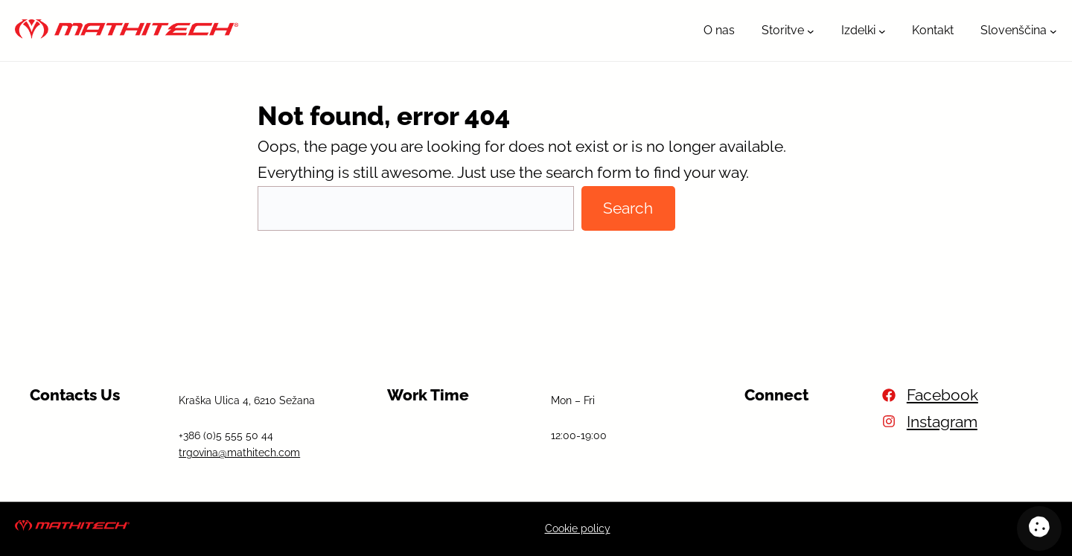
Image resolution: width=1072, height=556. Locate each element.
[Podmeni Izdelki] (882, 30)
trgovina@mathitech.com (239, 452)
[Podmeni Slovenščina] (1053, 30)
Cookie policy (577, 528)
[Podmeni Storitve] (810, 30)
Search (628, 208)
